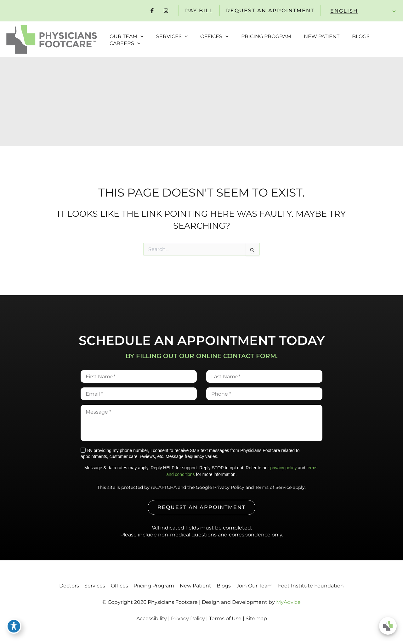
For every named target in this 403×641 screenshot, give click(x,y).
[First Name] (139, 376)
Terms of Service (273, 487)
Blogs (230, 586)
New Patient (197, 586)
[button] (139, 32)
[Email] (139, 393)
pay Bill (199, 11)
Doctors (55, 586)
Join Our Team (264, 586)
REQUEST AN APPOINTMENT (270, 11)
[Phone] (264, 393)
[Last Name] (264, 376)
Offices (113, 586)
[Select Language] (360, 11)
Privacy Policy (228, 487)
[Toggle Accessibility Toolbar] (13, 627)
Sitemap (256, 618)
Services (85, 586)
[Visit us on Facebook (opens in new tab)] (152, 10)
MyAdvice (288, 602)
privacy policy (283, 467)
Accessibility (151, 618)
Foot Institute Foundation (325, 586)
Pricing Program (152, 586)
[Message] (201, 423)
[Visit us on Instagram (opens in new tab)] (166, 10)
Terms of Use (225, 618)
